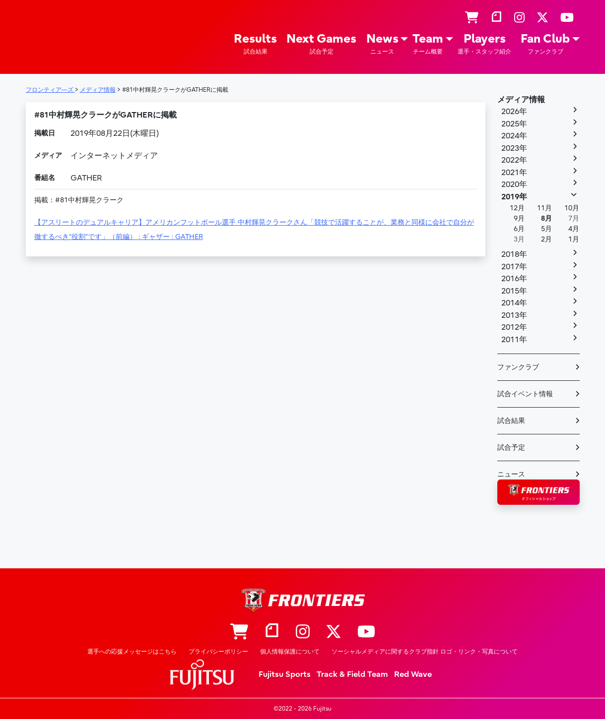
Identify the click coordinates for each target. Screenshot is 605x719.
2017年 (514, 266)
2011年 (514, 339)
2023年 (514, 148)
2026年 (514, 111)
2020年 (514, 184)
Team (427, 44)
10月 (571, 208)
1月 (573, 239)
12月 (517, 208)
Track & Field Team (352, 674)
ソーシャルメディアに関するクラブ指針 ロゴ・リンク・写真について (425, 651)
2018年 (514, 254)
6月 (519, 229)
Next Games (321, 44)
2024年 (514, 135)
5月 (546, 229)
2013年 (514, 315)
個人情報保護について (290, 651)
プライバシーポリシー (218, 651)
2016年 (514, 278)
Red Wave (413, 674)
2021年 (514, 172)
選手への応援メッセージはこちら (132, 651)
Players (484, 44)
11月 (544, 208)
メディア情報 (521, 99)
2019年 (514, 196)
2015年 (514, 291)
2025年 (514, 124)
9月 (519, 218)
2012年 (514, 327)
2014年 (514, 303)
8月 (546, 218)
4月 (573, 229)
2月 (546, 239)
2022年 (514, 160)
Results (255, 44)
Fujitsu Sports (285, 674)
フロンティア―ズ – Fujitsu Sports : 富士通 (54, 35)
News (382, 44)
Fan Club (545, 44)
